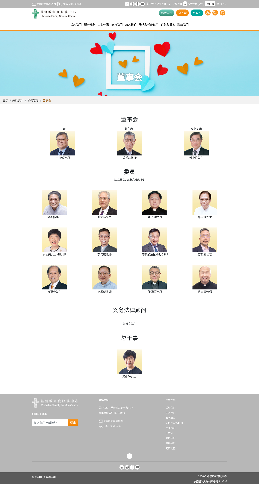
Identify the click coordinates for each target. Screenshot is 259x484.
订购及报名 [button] (168, 24)
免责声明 (37, 477)
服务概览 (170, 418)
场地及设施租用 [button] (149, 24)
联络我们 (183, 24)
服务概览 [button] (89, 24)
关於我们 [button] (76, 24)
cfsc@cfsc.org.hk (44, 3)
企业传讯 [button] (103, 24)
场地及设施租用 (174, 423)
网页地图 (170, 448)
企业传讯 (170, 428)
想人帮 (182, 13)
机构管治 (33, 100)
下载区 (169, 433)
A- (169, 3)
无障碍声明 (49, 477)
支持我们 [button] (117, 24)
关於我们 (18, 100)
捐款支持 (166, 13)
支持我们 (170, 438)
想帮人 (197, 13)
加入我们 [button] (130, 24)
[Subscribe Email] (50, 422)
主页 (5, 100)
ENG (223, 3)
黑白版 (210, 3)
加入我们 (170, 412)
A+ (201, 3)
